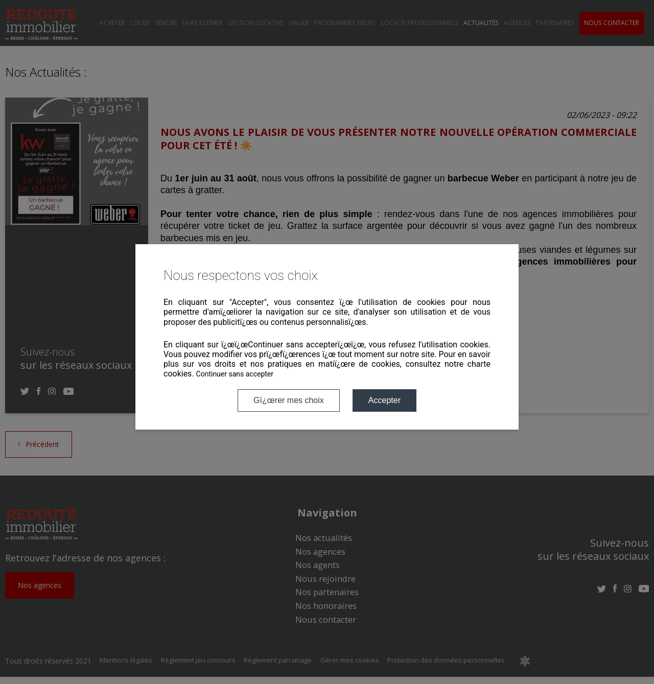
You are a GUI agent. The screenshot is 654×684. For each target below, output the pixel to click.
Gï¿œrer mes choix (288, 400)
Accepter (384, 400)
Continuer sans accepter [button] (234, 374)
